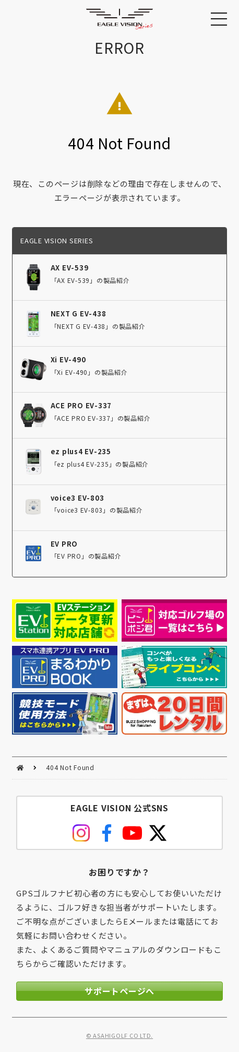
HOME (20, 767)
